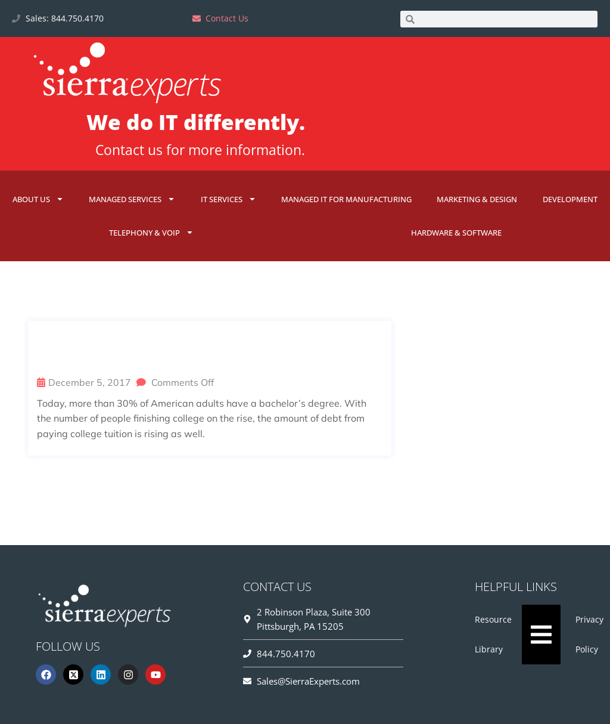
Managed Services (132, 199)
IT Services (228, 199)
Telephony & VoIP (151, 232)
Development (570, 199)
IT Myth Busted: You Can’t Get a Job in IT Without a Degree (208, 350)
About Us (38, 199)
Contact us (129, 149)
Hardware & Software (456, 232)
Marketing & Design (477, 199)
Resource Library (493, 634)
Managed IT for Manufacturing (346, 199)
